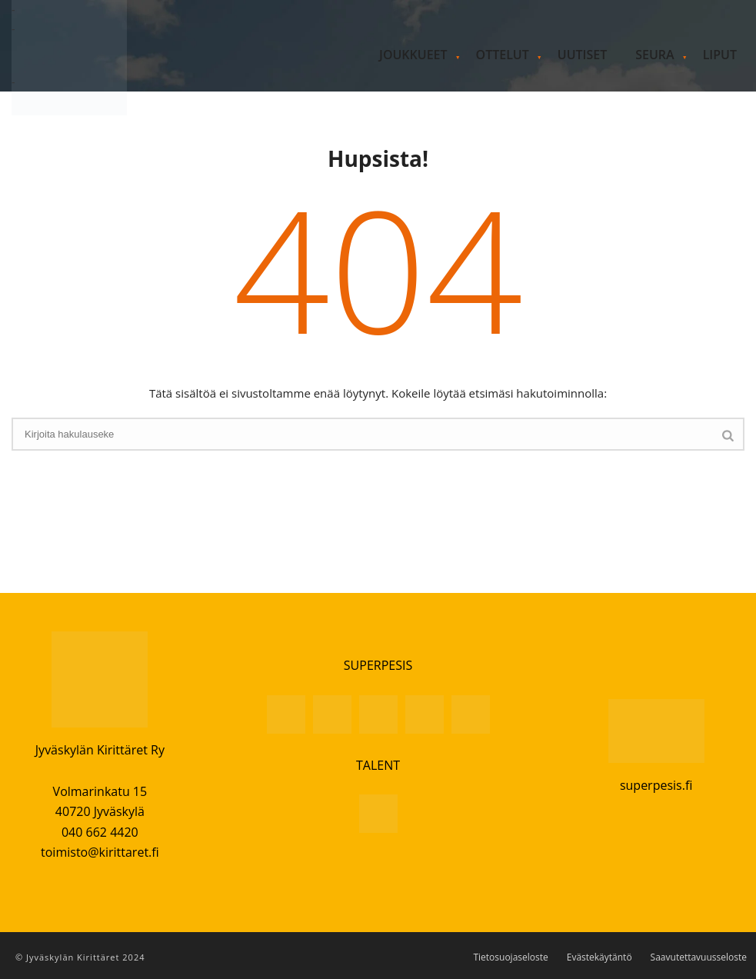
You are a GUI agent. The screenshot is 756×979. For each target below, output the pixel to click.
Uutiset (582, 54)
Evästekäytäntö (599, 957)
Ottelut (502, 54)
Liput (720, 54)
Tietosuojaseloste (510, 957)
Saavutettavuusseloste (699, 957)
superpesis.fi (656, 785)
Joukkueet (413, 54)
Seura (654, 54)
